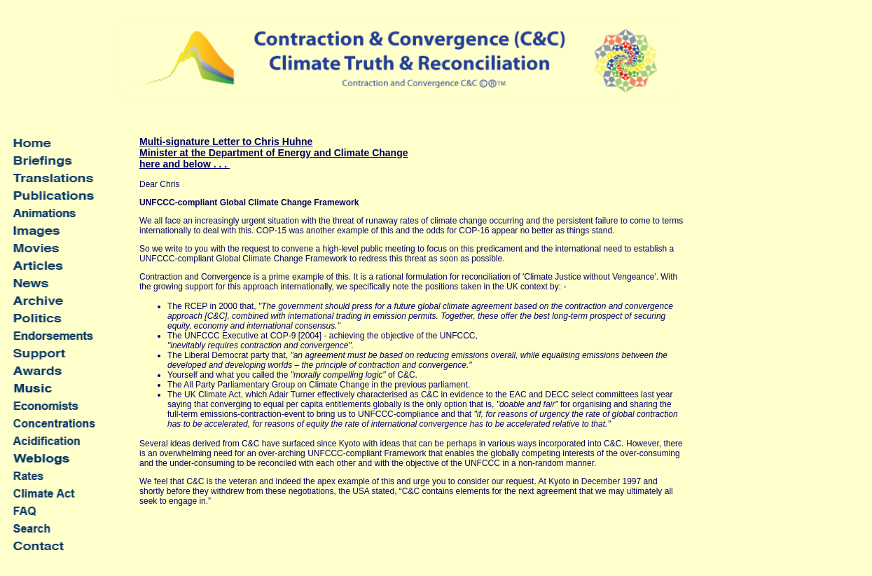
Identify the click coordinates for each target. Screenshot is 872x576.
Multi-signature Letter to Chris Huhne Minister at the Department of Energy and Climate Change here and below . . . (273, 153)
